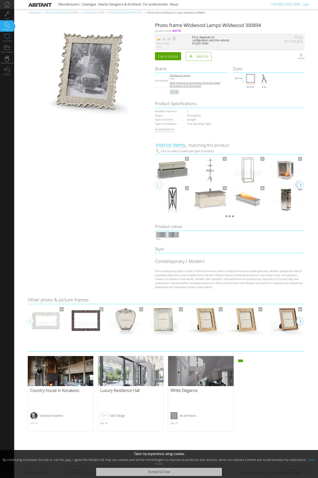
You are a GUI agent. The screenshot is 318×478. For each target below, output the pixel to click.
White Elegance (201, 394)
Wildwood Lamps (180, 75)
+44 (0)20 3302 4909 (285, 4)
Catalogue (89, 4)
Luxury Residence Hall (130, 394)
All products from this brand (185, 86)
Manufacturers (69, 4)
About (174, 4)
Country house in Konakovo (60, 394)
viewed (301, 58)
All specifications (164, 129)
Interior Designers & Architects (119, 4)
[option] (172, 185)
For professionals (155, 4)
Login (305, 4)
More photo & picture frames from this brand (195, 83)
